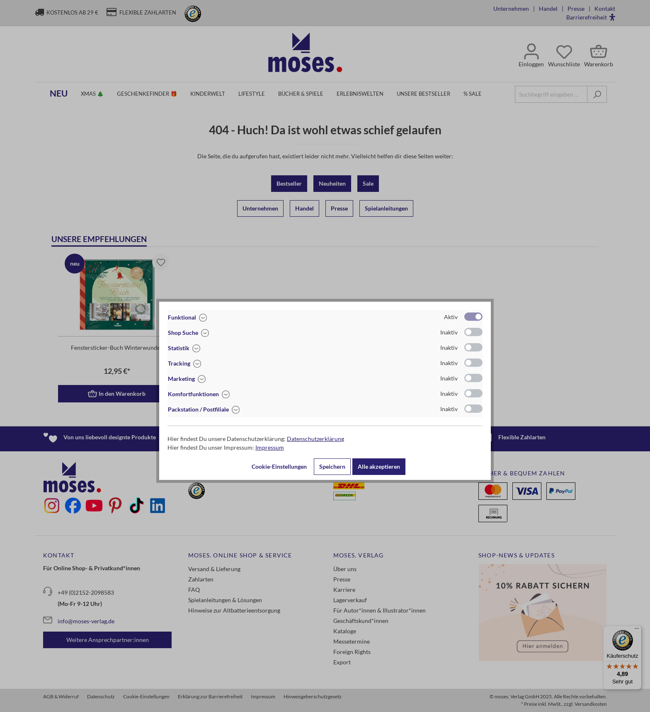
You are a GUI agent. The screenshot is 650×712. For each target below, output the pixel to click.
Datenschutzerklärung (315, 438)
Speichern (332, 466)
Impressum (269, 447)
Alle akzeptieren (379, 466)
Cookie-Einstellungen (279, 466)
